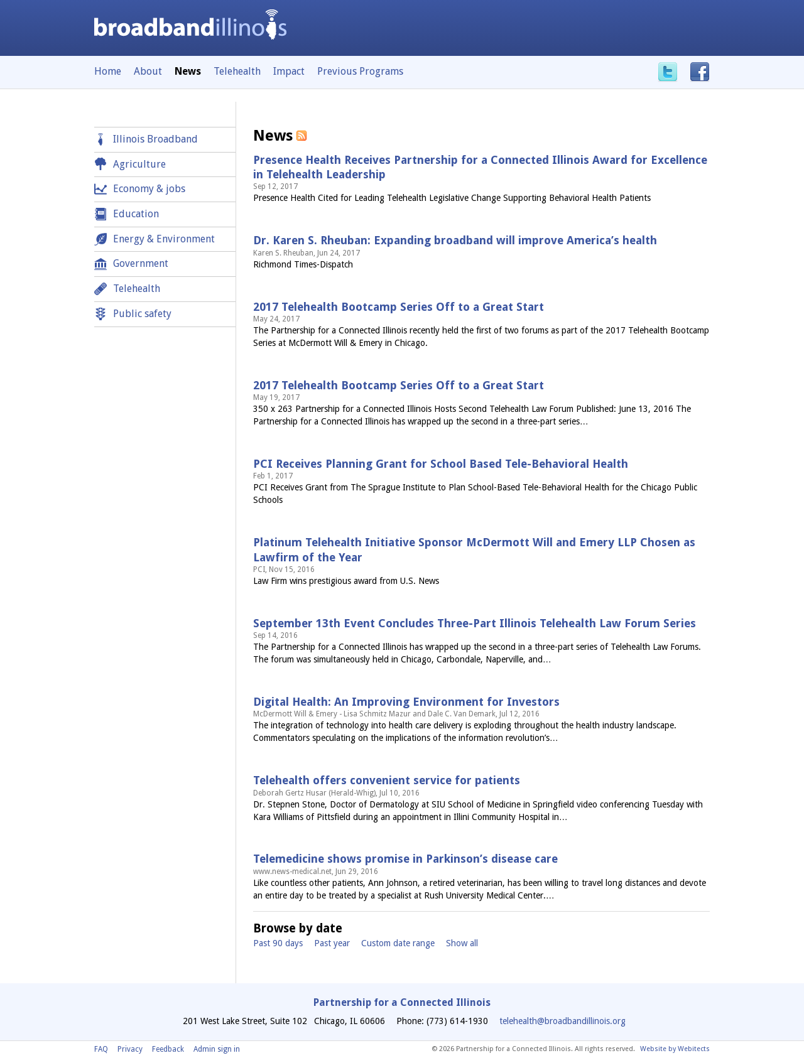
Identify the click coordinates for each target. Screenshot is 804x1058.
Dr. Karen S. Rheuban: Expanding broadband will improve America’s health (455, 240)
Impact (289, 71)
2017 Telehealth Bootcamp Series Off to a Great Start (398, 306)
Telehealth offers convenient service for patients (386, 780)
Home (107, 71)
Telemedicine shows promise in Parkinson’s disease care (405, 858)
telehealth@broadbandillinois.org (562, 1021)
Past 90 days (278, 943)
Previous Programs (360, 71)
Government (140, 263)
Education (136, 214)
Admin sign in (216, 1049)
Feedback (168, 1049)
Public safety (142, 314)
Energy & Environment (164, 239)
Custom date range (398, 943)
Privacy (130, 1049)
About (148, 71)
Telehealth (237, 71)
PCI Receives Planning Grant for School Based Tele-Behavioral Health (440, 463)
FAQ (101, 1049)
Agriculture (139, 164)
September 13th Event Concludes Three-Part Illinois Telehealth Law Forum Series (474, 623)
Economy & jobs (149, 189)
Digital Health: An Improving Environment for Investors (406, 701)
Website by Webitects (675, 1049)
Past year (332, 943)
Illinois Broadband (155, 139)
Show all (462, 943)
